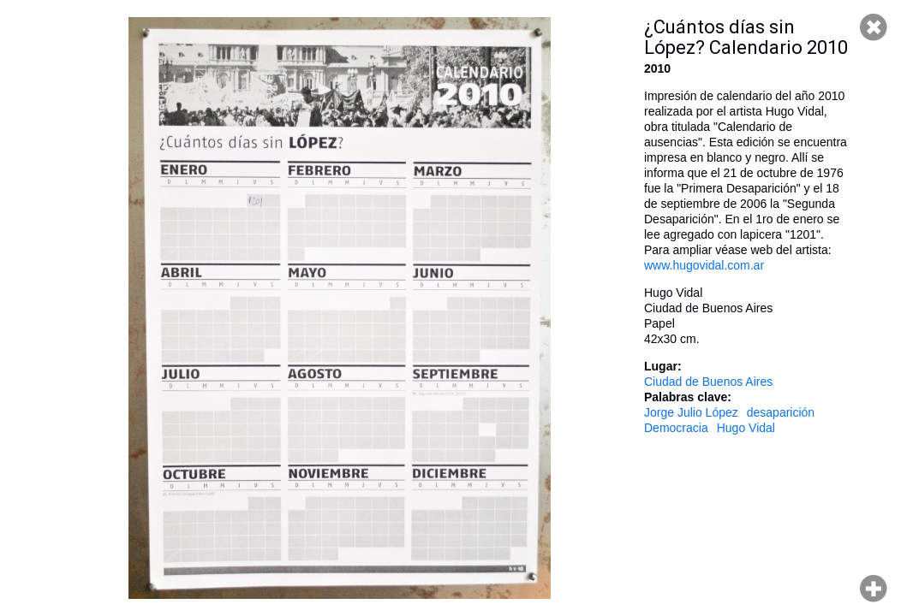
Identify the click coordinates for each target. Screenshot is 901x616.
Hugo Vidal (746, 428)
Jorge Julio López (691, 412)
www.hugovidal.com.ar (704, 265)
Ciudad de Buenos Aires (708, 381)
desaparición (780, 412)
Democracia (676, 428)
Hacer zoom (873, 588)
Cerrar (873, 27)
